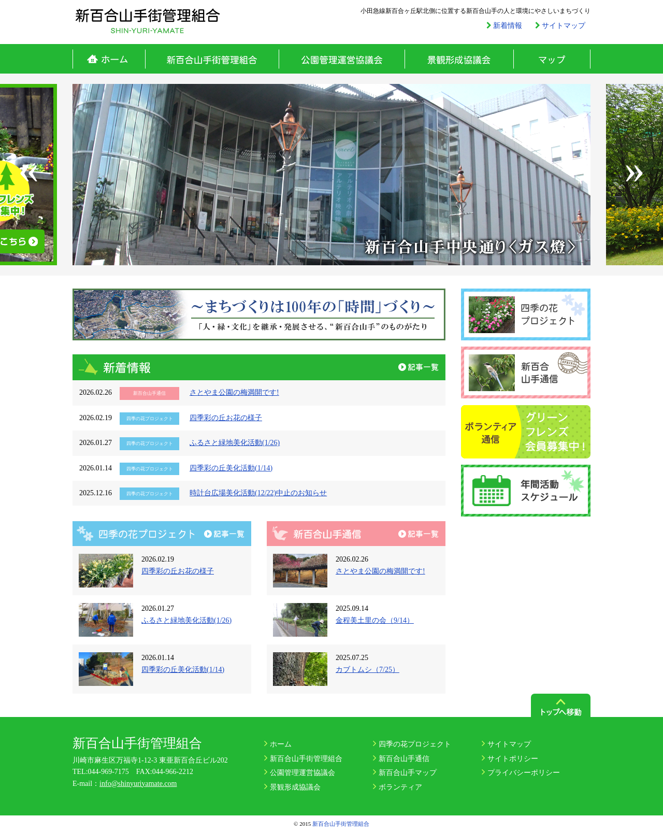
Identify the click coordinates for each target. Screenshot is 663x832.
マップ (551, 59)
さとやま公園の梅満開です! (234, 392)
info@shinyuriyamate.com (138, 783)
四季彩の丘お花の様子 (226, 418)
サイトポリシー (512, 759)
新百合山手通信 (404, 759)
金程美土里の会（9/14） (375, 620)
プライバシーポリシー (523, 773)
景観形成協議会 (459, 59)
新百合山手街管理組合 (212, 59)
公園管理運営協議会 (342, 59)
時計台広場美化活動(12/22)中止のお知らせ (258, 493)
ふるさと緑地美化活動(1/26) (235, 443)
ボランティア (400, 787)
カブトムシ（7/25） (367, 669)
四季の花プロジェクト (415, 744)
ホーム (109, 59)
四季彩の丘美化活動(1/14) (231, 468)
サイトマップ (509, 744)
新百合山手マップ (408, 773)
